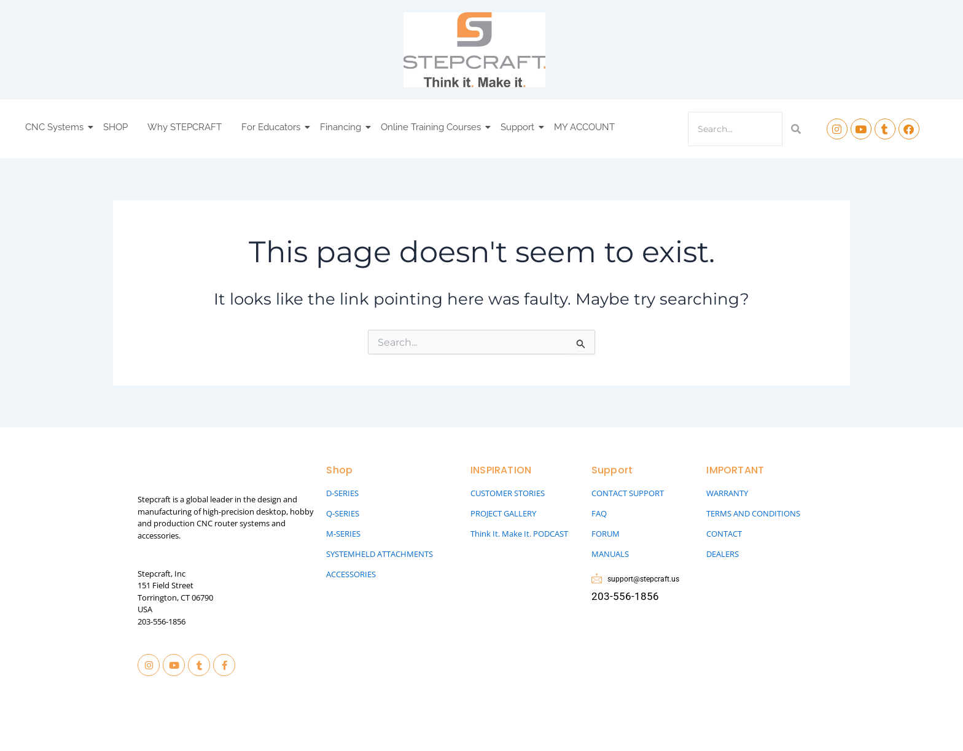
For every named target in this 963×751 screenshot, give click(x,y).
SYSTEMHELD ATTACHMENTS (379, 553)
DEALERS (722, 553)
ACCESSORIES (351, 574)
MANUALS (610, 553)
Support (519, 127)
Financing (342, 127)
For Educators (272, 127)
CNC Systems (56, 127)
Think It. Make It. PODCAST (519, 533)
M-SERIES (343, 533)
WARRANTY (727, 493)
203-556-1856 (161, 621)
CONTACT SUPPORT (627, 493)
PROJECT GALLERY (503, 513)
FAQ (599, 513)
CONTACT (724, 533)
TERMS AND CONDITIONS (753, 513)
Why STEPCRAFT (184, 127)
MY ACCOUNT (584, 127)
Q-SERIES (342, 513)
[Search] (735, 129)
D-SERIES (342, 493)
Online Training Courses (433, 127)
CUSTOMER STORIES (507, 493)
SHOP (115, 127)
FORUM (605, 533)
